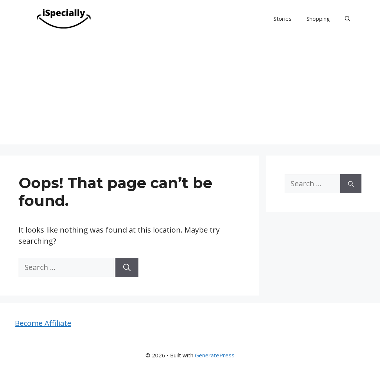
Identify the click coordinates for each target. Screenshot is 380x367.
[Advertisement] (190, 92)
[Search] (126, 267)
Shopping (318, 18)
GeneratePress (215, 355)
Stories (282, 18)
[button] (347, 18)
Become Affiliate (43, 323)
